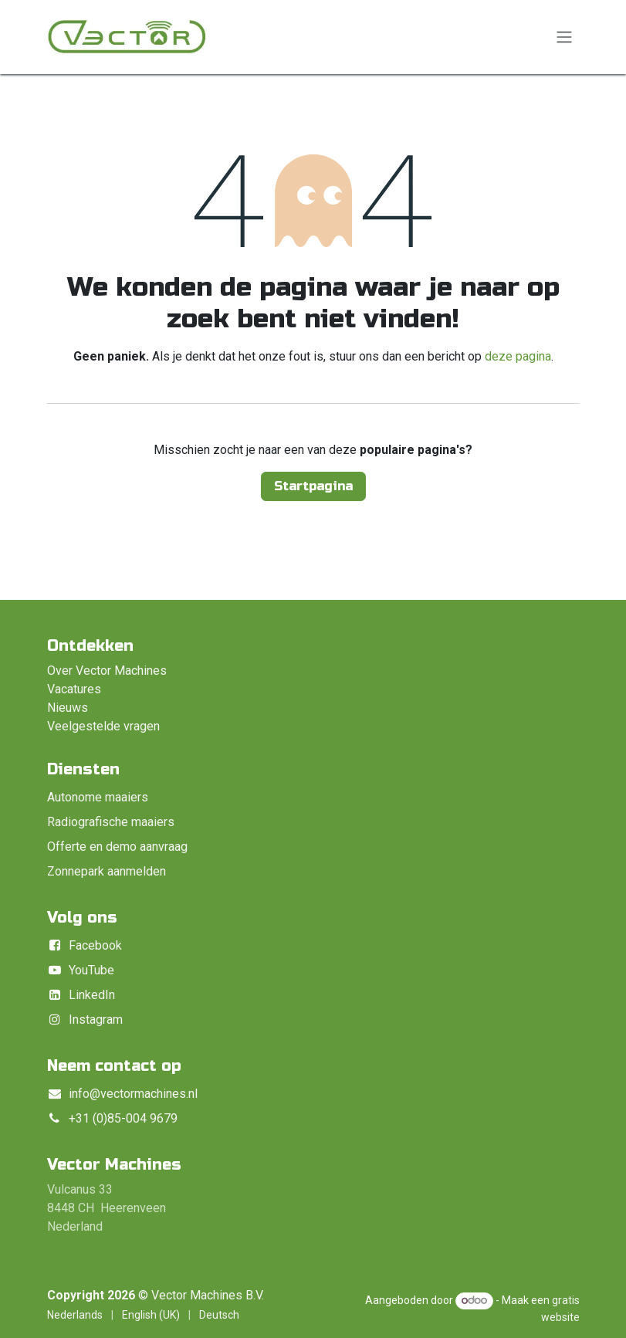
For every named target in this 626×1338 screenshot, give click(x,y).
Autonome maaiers (97, 797)
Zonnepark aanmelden (106, 871)
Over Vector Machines (107, 670)
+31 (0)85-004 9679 (123, 1118)
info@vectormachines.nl (133, 1093)
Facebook (95, 945)
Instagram (96, 1019)
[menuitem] (75, 1315)
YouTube (91, 970)
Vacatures (74, 689)
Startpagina (313, 486)
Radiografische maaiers (110, 822)
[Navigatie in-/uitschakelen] (564, 37)
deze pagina (518, 356)
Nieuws (67, 707)
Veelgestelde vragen (103, 726)
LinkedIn (92, 994)
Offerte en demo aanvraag (117, 846)
